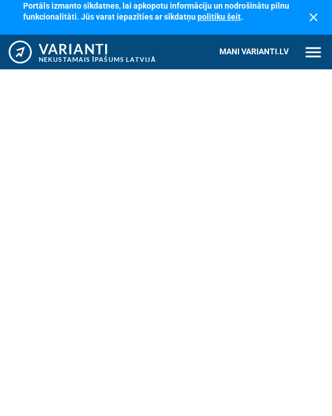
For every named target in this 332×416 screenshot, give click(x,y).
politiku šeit (219, 16)
